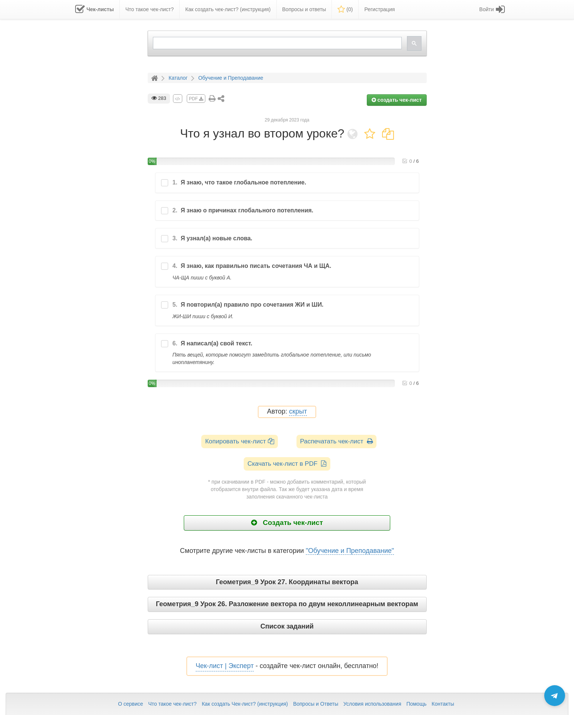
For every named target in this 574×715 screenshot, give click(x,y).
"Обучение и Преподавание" (350, 550)
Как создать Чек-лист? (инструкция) (245, 704)
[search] (277, 43)
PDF (196, 98)
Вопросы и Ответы (315, 704)
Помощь (416, 704)
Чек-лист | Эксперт (225, 666)
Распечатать (336, 441)
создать (397, 100)
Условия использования (372, 704)
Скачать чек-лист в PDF (287, 463)
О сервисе (130, 704)
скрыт (298, 411)
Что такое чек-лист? (172, 704)
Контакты (443, 704)
